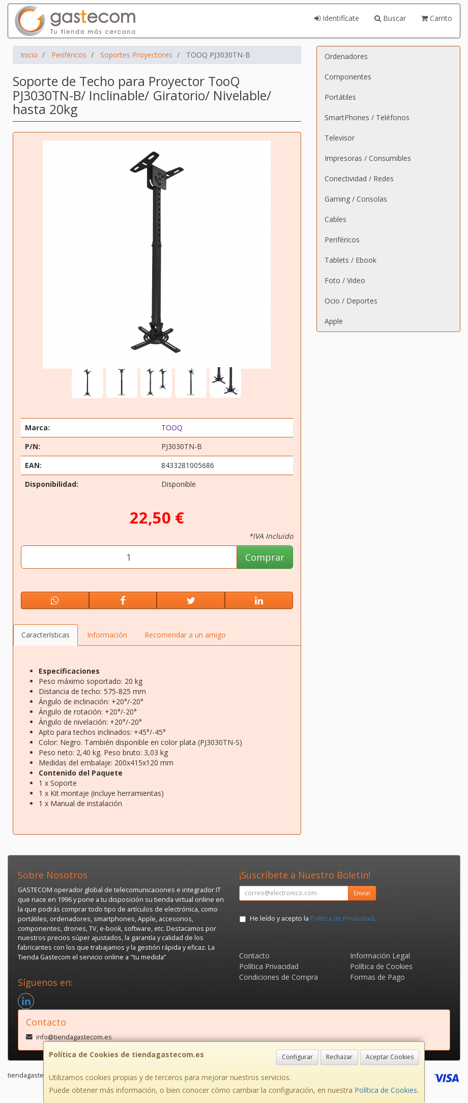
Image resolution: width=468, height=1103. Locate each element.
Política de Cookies (386, 1090)
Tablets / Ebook (350, 260)
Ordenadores (346, 56)
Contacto (254, 955)
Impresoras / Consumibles (368, 158)
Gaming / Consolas (356, 199)
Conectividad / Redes (359, 178)
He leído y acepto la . (312, 918)
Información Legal (380, 955)
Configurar (297, 1057)
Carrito (436, 18)
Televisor (340, 138)
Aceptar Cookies (390, 1057)
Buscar (390, 18)
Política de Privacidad (342, 918)
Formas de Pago (377, 977)
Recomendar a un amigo (185, 635)
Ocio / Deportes (351, 301)
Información (107, 635)
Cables (335, 219)
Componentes (348, 76)
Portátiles (340, 97)
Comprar (264, 557)
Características (45, 635)
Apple (334, 321)
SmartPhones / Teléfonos (367, 117)
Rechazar (339, 1057)
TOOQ (172, 427)
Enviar (362, 893)
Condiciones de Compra (278, 977)
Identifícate (336, 18)
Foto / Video (345, 280)
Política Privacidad (269, 966)
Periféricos (342, 239)
